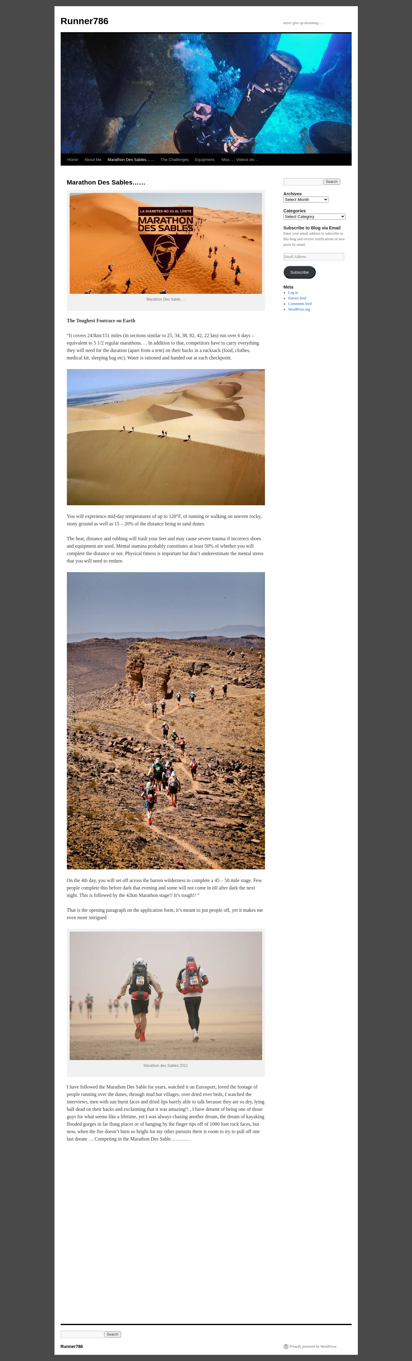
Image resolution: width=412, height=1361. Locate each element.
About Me (93, 159)
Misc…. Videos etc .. (240, 159)
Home (72, 159)
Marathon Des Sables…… (131, 159)
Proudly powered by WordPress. (313, 1346)
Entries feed (297, 298)
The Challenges (175, 159)
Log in (293, 292)
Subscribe (299, 272)
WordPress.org (299, 309)
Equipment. (205, 159)
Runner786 (85, 21)
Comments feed (300, 304)
